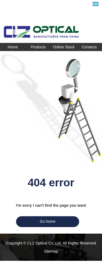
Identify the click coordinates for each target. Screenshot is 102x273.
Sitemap (51, 251)
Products (38, 47)
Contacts (89, 47)
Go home (47, 221)
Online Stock (64, 47)
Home (13, 47)
